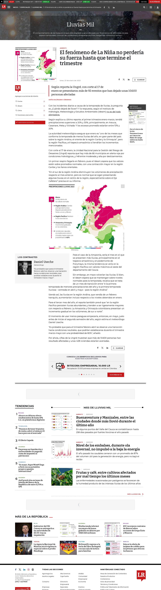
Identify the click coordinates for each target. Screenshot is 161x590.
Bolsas (21, 413)
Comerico (22, 462)
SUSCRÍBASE (155, 2)
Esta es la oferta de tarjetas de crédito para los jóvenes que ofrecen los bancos (133, 547)
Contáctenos (105, 579)
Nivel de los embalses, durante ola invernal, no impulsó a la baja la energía (108, 447)
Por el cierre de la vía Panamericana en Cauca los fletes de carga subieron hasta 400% (136, 135)
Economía (82, 582)
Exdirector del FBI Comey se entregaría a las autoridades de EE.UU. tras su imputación (44, 530)
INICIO (15, 7)
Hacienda (21, 447)
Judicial (36, 541)
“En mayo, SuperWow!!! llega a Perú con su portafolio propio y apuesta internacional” (31, 468)
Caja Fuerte (64, 576)
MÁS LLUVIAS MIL (134, 494)
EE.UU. (36, 523)
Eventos (81, 587)
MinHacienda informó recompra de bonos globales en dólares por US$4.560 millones (89, 529)
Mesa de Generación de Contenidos (113, 573)
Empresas (45, 587)
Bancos (126, 541)
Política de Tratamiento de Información (114, 587)
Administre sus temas (25, 122)
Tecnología (22, 426)
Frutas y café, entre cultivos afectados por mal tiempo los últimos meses (106, 474)
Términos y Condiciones (109, 584)
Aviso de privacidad (107, 582)
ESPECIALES (25, 7)
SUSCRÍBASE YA (116, 375)
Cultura (81, 541)
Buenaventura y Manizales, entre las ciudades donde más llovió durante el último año (106, 421)
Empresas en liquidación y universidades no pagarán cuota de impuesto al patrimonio (30, 452)
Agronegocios (47, 573)
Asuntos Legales (48, 576)
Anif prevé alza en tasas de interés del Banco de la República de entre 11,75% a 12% (30, 483)
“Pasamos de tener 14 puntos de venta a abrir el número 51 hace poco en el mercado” (31, 431)
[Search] (144, 7)
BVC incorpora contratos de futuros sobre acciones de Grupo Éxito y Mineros (134, 529)
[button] (52, 366)
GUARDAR (139, 80)
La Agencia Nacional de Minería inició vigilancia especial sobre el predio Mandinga (45, 547)
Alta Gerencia (65, 573)
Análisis (81, 573)
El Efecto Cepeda (25, 440)
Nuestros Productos (107, 576)
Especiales (64, 587)
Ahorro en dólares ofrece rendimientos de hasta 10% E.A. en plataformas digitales (31, 418)
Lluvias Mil (80, 24)
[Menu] (9, 7)
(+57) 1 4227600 (21, 582)
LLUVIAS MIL (37, 7)
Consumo (45, 582)
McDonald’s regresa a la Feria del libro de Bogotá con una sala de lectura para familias (89, 547)
